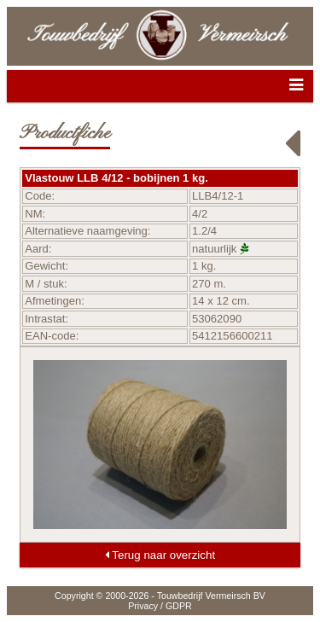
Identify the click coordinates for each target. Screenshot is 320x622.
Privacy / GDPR (160, 606)
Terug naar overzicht (160, 555)
